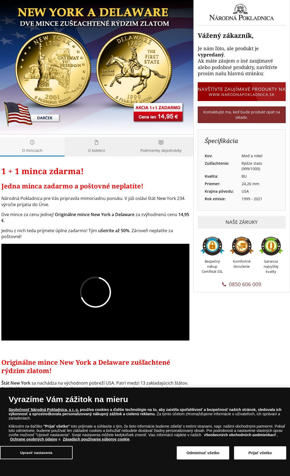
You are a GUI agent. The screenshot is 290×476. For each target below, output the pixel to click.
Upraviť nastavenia (36, 453)
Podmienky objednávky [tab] (161, 146)
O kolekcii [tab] (97, 146)
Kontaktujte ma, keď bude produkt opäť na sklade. (241, 114)
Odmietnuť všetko (203, 453)
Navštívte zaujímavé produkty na (242, 91)
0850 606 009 (241, 284)
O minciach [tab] (32, 146)
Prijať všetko (260, 453)
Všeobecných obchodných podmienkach (240, 435)
